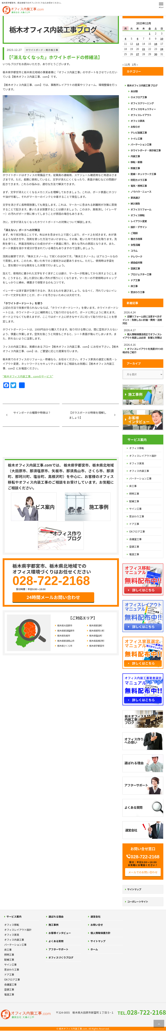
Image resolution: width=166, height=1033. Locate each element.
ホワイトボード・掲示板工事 (42, 50)
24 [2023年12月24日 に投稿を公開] (161, 49)
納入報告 (135, 203)
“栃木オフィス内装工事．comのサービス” (28, 376)
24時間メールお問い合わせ (53, 568)
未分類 (134, 91)
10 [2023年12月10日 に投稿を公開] (161, 38)
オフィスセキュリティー (143, 109)
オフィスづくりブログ (61, 957)
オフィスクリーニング (142, 103)
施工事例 (53, 924)
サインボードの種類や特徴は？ (32, 412)
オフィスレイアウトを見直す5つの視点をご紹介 (142, 350)
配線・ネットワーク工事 (143, 174)
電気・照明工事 (139, 185)
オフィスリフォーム (141, 209)
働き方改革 (136, 239)
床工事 (134, 286)
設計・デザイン (139, 227)
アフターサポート (58, 949)
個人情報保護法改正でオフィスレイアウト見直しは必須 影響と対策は (142, 336)
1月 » (135, 64)
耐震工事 (135, 168)
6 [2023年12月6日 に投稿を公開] (137, 38)
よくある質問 (56, 941)
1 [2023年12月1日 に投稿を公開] (149, 33)
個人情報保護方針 (100, 933)
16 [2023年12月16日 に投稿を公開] (155, 44)
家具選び (135, 197)
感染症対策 (136, 262)
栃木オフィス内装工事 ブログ (142, 85)
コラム (134, 250)
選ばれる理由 (56, 916)
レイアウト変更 (139, 221)
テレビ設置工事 (139, 132)
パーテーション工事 (141, 144)
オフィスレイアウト (141, 115)
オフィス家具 (137, 121)
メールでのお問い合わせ (142, 872)
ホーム (94, 949)
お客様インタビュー (60, 933)
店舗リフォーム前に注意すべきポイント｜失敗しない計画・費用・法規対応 (142, 320)
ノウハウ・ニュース (141, 191)
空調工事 (135, 268)
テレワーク (136, 256)
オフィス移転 (137, 215)
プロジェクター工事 (141, 274)
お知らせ (135, 126)
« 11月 (126, 64)
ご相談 (134, 233)
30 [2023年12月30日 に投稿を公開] (155, 54)
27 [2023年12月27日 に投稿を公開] (137, 54)
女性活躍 (135, 245)
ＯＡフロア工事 (139, 97)
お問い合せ (96, 924)
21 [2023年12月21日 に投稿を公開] (143, 49)
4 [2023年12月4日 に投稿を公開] (125, 38)
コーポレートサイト (137, 901)
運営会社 (95, 916)
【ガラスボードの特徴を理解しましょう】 (87, 415)
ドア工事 (135, 280)
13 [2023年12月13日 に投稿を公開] (137, 44)
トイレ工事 (136, 138)
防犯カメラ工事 (139, 180)
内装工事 (135, 156)
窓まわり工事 (137, 292)
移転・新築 (136, 162)
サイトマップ (134, 889)
